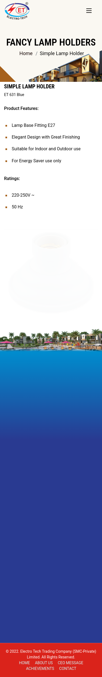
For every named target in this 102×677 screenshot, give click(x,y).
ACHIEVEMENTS (40, 668)
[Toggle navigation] (89, 10)
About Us (44, 663)
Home (25, 53)
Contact (67, 668)
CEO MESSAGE (70, 663)
